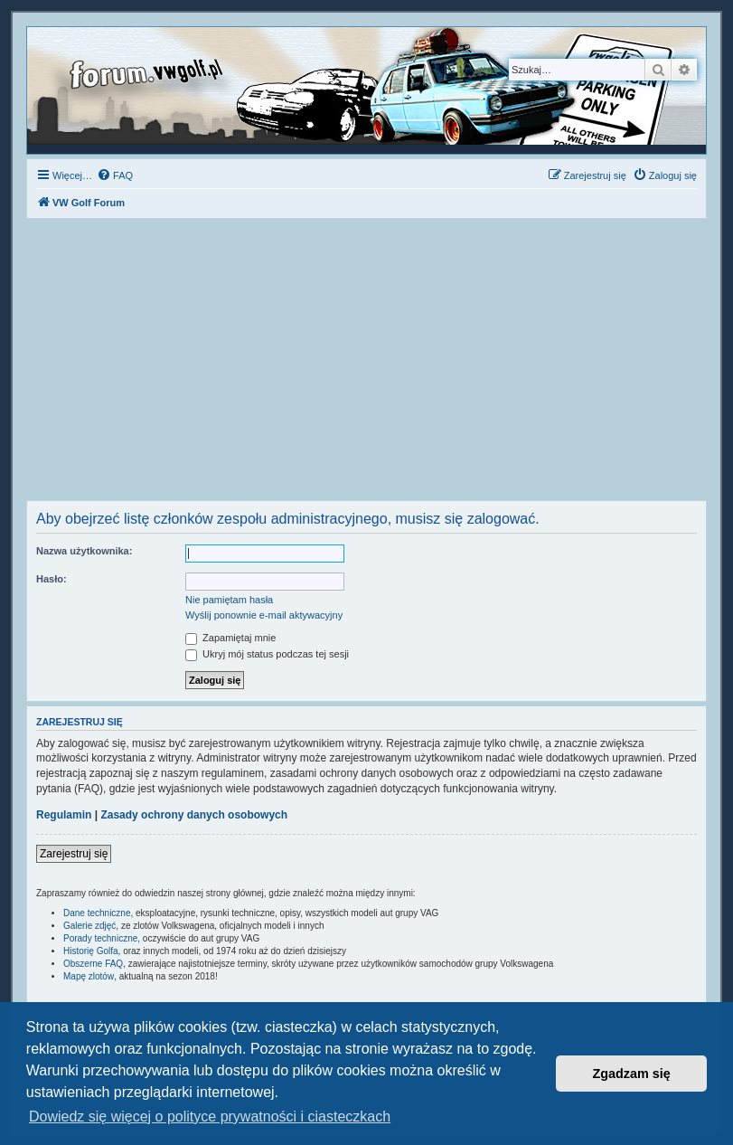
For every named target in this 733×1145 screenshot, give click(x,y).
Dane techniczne (97, 913)
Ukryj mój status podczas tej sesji (267, 653)
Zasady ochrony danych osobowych (193, 815)
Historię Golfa (90, 951)
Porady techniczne (100, 938)
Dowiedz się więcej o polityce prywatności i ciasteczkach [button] (209, 1116)
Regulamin (63, 815)
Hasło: (51, 578)
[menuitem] (115, 175)
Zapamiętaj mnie (230, 637)
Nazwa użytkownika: (84, 550)
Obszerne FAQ (93, 964)
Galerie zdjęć (89, 926)
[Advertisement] (366, 364)
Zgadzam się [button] (632, 1073)
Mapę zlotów (88, 976)
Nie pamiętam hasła (229, 599)
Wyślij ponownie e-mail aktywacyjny (264, 615)
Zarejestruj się (74, 853)
